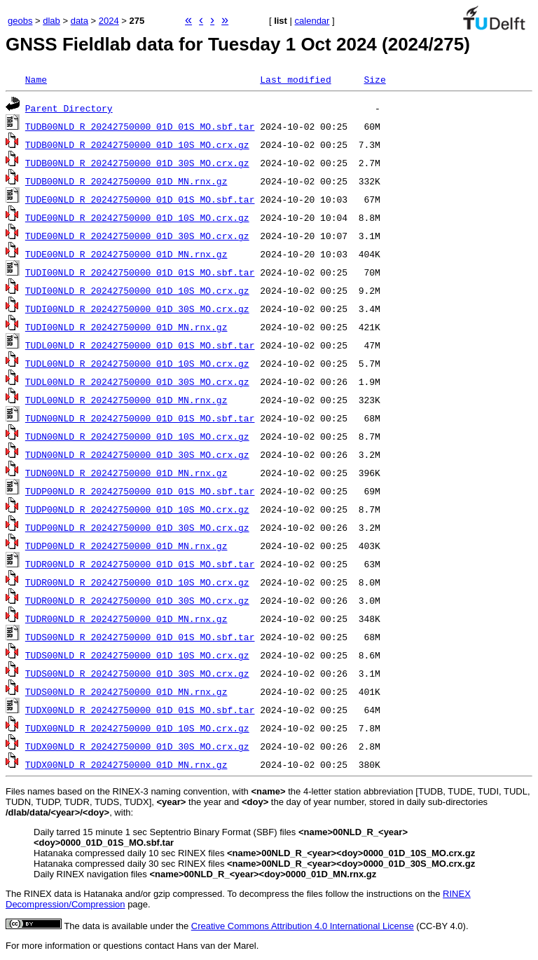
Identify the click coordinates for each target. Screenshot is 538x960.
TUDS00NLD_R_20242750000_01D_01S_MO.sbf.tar (140, 636)
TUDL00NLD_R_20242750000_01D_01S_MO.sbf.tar (140, 345)
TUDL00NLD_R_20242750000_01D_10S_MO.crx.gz (137, 363)
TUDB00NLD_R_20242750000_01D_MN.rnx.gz (126, 181)
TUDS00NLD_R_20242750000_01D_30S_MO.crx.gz (137, 673)
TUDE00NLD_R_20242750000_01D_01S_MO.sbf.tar (140, 199)
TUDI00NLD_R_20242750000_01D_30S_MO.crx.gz (137, 308)
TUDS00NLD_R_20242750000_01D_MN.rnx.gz (126, 691)
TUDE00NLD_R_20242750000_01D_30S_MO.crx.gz (137, 235)
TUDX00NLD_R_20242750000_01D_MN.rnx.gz (126, 764)
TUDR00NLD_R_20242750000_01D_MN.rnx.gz (126, 618)
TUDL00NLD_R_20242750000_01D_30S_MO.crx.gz (137, 381)
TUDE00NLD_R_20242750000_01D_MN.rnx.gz (126, 254)
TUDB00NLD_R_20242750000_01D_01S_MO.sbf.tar (140, 126)
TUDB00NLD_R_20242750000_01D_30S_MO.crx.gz (137, 162)
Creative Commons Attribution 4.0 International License (302, 926)
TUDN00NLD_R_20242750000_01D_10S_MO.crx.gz (137, 436)
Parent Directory (69, 108)
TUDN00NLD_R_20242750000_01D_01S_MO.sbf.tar (140, 418)
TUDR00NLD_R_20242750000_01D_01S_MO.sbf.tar (140, 563)
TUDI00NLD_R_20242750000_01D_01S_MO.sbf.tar (140, 272)
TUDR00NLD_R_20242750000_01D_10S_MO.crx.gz (137, 582)
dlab (51, 20)
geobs (20, 20)
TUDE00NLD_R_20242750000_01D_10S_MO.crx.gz (137, 217)
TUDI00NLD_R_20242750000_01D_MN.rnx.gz (126, 326)
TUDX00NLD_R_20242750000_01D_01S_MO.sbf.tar (140, 709)
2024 (109, 20)
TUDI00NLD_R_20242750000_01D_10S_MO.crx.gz (137, 290)
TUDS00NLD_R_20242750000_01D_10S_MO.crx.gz (137, 655)
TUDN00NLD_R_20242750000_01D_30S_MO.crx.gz (137, 454)
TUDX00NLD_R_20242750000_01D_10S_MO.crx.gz (137, 728)
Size (374, 79)
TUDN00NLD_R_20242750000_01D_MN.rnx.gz (126, 472)
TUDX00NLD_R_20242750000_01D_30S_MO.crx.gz (137, 746)
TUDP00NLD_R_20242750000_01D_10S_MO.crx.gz (137, 509)
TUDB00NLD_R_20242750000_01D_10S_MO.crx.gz (137, 144)
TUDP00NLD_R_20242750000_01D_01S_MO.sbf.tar (140, 491)
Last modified (295, 79)
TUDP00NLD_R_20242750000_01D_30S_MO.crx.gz (137, 527)
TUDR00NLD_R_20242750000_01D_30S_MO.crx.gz (137, 600)
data (79, 20)
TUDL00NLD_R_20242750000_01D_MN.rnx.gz (126, 399)
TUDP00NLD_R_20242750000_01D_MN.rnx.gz (126, 545)
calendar (312, 20)
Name (36, 79)
